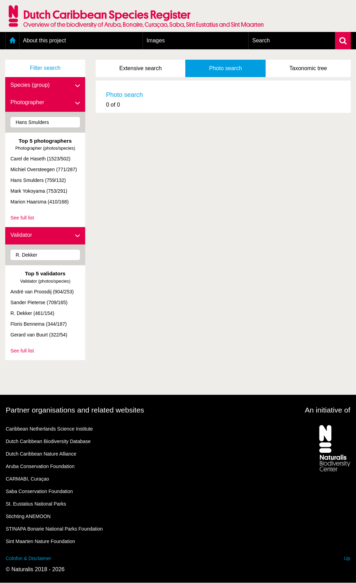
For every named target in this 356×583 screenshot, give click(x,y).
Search (261, 40)
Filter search (45, 68)
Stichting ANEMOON (28, 516)
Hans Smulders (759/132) (38, 180)
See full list (22, 217)
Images (155, 40)
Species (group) (45, 85)
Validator (45, 235)
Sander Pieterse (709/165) (38, 302)
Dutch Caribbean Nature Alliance (41, 454)
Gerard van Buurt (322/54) (38, 334)
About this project (44, 40)
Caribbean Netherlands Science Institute (49, 429)
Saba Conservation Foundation (39, 491)
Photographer (45, 102)
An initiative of (327, 410)
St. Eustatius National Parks (36, 504)
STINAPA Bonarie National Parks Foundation (54, 529)
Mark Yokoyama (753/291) (38, 191)
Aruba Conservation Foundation (40, 466)
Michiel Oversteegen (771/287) (43, 169)
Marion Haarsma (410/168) (39, 201)
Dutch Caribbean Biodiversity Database (48, 441)
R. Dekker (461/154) (32, 313)
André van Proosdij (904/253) (42, 291)
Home (12, 40)
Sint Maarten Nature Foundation (40, 541)
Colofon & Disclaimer (28, 558)
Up (347, 558)
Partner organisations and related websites (75, 410)
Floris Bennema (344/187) (38, 324)
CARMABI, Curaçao (27, 479)
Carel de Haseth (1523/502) (40, 158)
